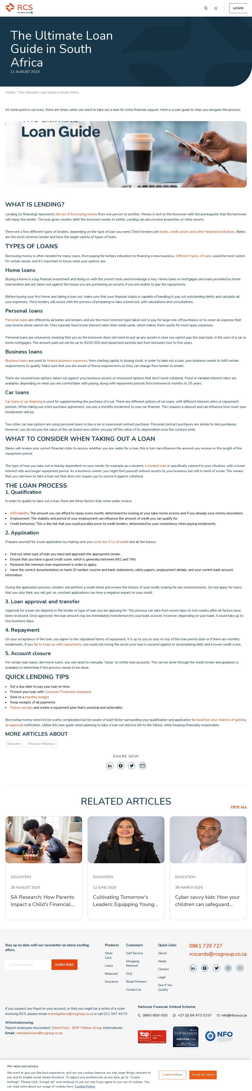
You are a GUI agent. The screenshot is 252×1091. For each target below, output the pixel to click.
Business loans (16, 360)
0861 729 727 (205, 945)
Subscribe (64, 965)
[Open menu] (216, 8)
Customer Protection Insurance (68, 691)
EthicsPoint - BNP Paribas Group (77, 1027)
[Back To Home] (19, 8)
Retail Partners (136, 982)
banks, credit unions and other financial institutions (197, 231)
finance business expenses (67, 360)
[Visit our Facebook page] (204, 968)
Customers (134, 945)
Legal (162, 977)
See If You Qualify (165, 987)
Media (162, 961)
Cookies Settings (172, 1075)
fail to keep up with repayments (57, 644)
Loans (109, 966)
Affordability (19, 513)
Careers (163, 969)
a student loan (155, 465)
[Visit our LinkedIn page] (193, 968)
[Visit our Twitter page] (216, 968)
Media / (11, 92)
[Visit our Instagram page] (228, 968)
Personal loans (16, 320)
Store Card (109, 955)
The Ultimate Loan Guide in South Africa (48, 92)
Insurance (111, 982)
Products (112, 945)
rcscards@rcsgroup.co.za (218, 953)
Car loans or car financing (23, 401)
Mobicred (111, 974)
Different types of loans (194, 256)
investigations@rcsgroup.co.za (70, 1013)
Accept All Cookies (203, 1075)
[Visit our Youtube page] (240, 968)
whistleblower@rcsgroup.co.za (39, 1033)
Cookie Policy (85, 1086)
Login (238, 8)
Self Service (134, 953)
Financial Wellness (41, 744)
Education (14, 744)
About (162, 953)
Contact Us (133, 990)
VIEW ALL (239, 807)
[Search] (206, 8)
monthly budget (37, 697)
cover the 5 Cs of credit (110, 541)
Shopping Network (132, 963)
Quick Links (167, 945)
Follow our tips (21, 707)
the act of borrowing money (76, 214)
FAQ (129, 974)
